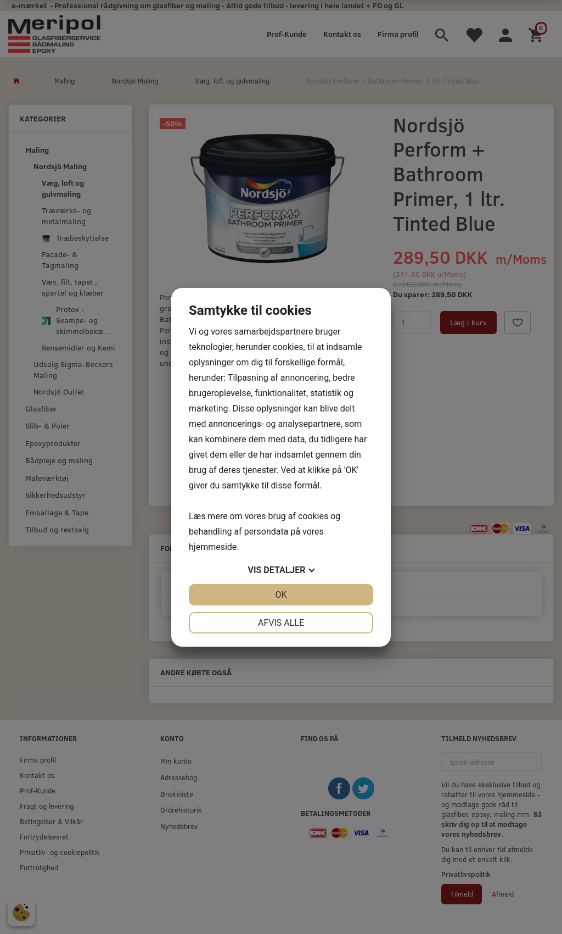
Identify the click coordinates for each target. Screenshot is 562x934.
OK (280, 595)
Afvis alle (281, 623)
